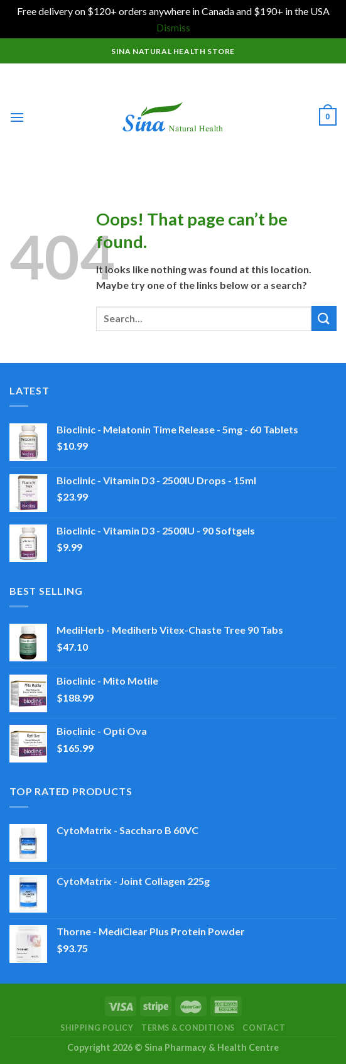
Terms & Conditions (188, 1028)
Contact (263, 1028)
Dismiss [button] (173, 27)
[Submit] (324, 318)
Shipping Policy (96, 1028)
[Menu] (16, 117)
